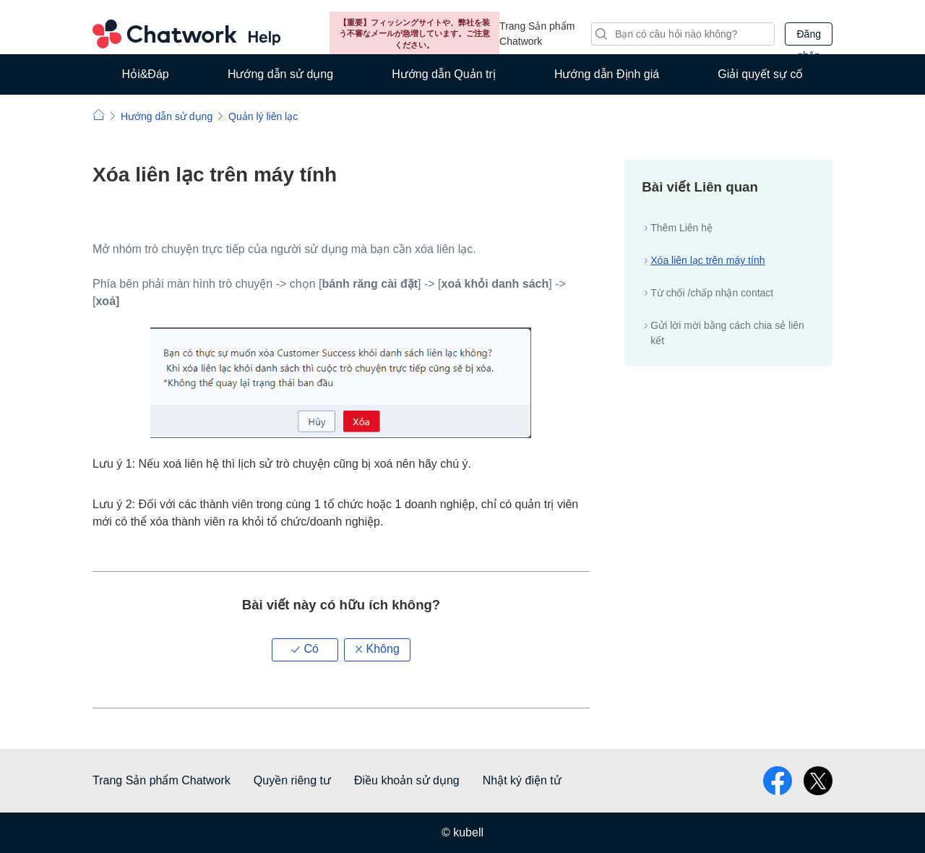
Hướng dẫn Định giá (606, 74)
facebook (777, 780)
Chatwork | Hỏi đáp (98, 114)
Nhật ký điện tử (522, 780)
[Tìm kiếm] (683, 34)
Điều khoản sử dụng (407, 780)
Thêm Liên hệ (681, 227)
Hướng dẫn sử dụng (280, 74)
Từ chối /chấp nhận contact (711, 293)
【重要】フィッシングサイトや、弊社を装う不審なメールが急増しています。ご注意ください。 (414, 33)
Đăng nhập (808, 37)
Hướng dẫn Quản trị (444, 74)
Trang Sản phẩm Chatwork (537, 33)
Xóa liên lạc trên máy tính (707, 260)
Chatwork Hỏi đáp (186, 34)
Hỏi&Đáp (145, 74)
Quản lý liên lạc (263, 116)
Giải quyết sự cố (760, 74)
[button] (305, 649)
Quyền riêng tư (292, 780)
